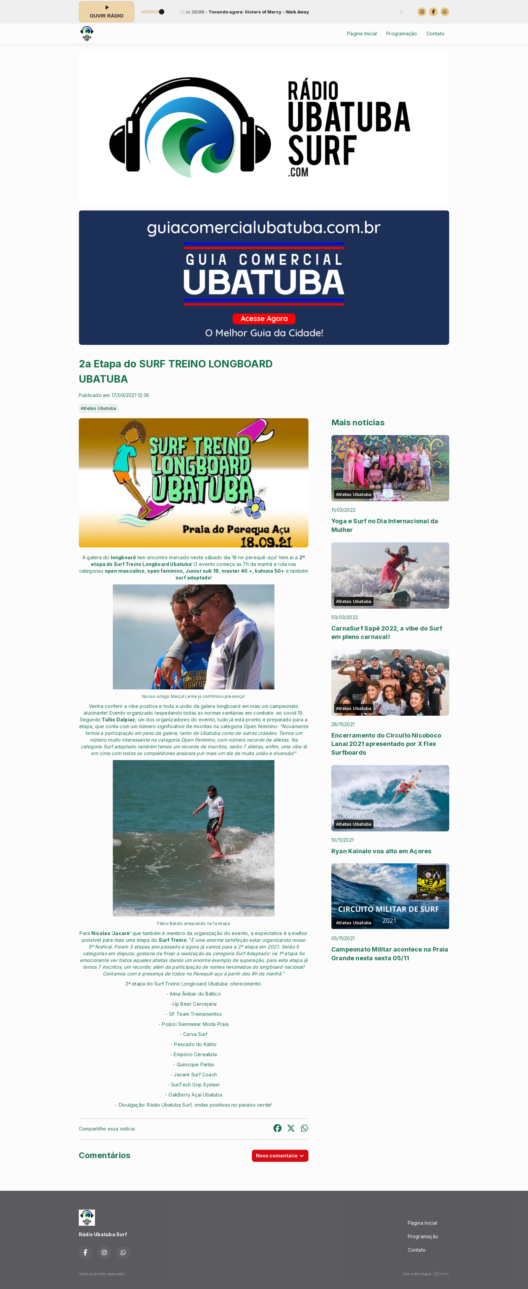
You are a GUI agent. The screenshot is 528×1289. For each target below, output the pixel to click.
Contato (435, 33)
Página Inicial (362, 33)
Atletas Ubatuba (98, 408)
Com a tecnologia (425, 1274)
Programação (401, 33)
